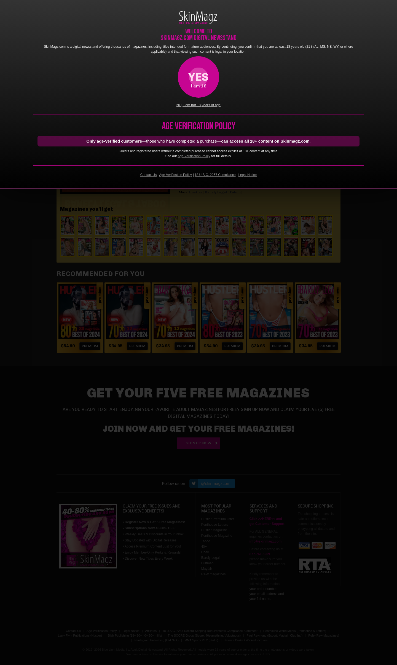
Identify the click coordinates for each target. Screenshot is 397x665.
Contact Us (148, 175)
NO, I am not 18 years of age (198, 105)
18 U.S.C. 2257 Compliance (215, 175)
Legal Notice (247, 175)
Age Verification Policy (194, 156)
